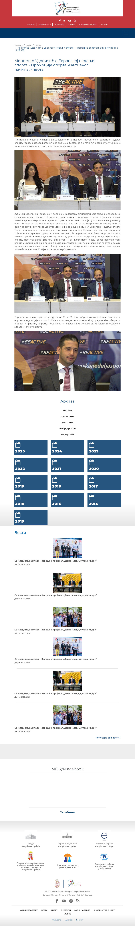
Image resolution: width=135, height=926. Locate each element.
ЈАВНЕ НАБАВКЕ (82, 910)
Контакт (104, 25)
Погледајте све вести (108, 737)
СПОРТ (54, 910)
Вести (29, 46)
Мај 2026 (67, 410)
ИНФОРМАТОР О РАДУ (104, 910)
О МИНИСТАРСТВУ (29, 910)
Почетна (30, 25)
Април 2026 (67, 416)
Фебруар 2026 (68, 428)
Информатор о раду (88, 25)
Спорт (38, 46)
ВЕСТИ (44, 910)
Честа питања (45, 25)
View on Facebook (67, 812)
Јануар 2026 (67, 434)
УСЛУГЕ (67, 914)
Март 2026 (67, 422)
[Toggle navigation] (126, 33)
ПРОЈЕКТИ (66, 910)
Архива (71, 25)
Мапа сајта (59, 25)
